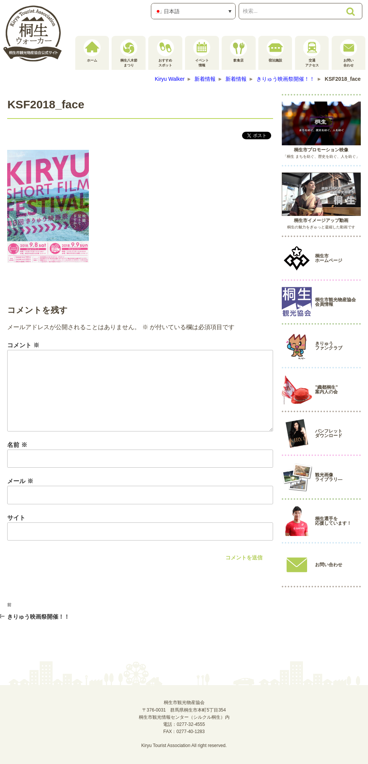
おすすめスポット (165, 53)
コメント (23, 345)
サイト (16, 517)
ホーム (92, 50)
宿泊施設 (275, 50)
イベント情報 (201, 53)
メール (20, 481)
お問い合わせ (348, 53)
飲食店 (238, 50)
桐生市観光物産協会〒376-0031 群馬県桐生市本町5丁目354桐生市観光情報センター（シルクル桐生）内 (184, 709)
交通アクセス (311, 53)
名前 (17, 445)
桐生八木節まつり (128, 53)
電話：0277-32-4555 (184, 724)
